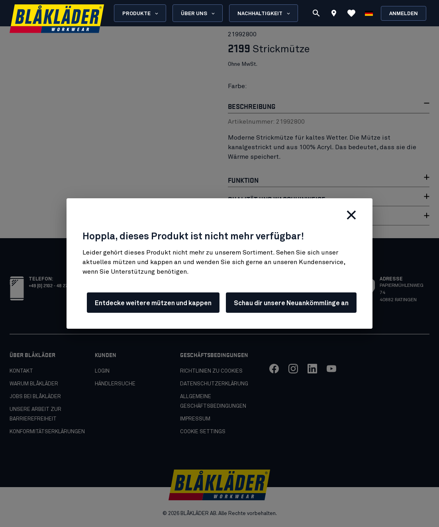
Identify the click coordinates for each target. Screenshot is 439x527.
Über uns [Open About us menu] (198, 14)
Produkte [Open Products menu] (140, 14)
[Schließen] (351, 215)
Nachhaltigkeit (264, 14)
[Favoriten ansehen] (351, 13)
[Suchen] (316, 13)
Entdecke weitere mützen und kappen (153, 303)
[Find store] (334, 14)
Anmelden (403, 13)
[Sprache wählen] (369, 13)
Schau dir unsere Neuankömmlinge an (291, 303)
